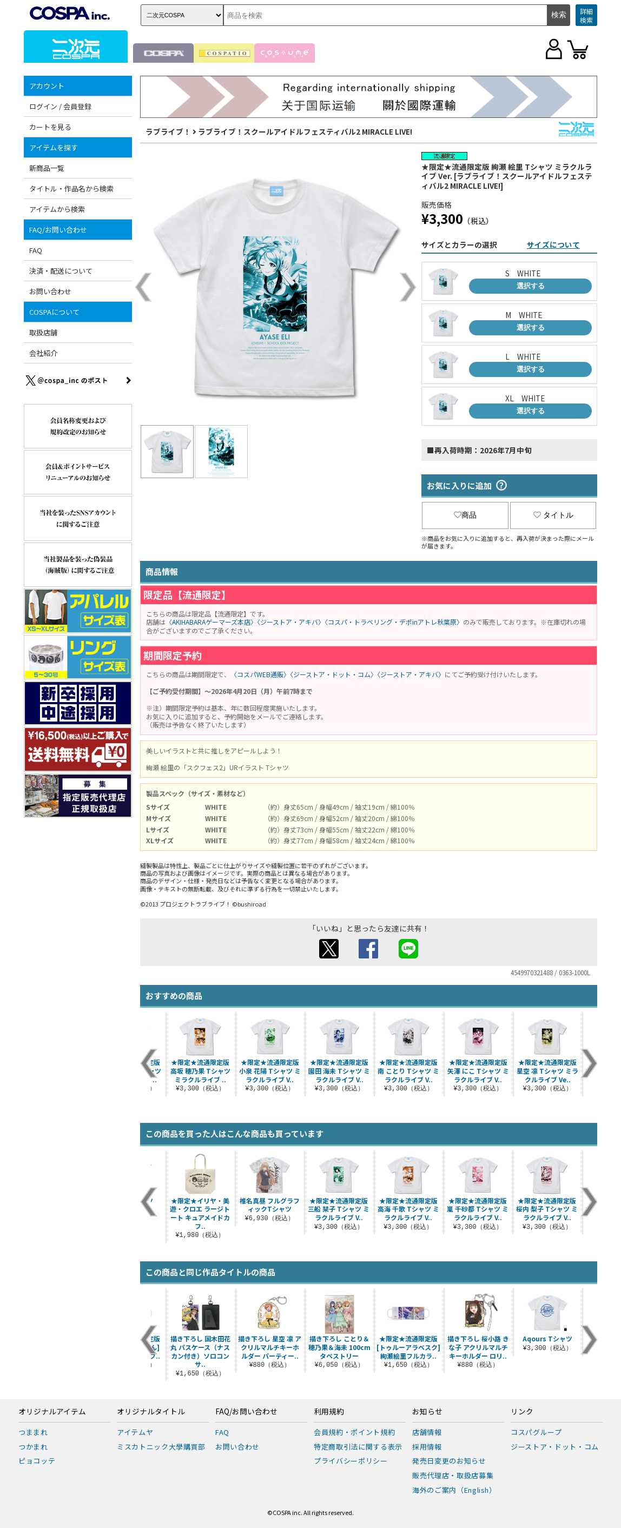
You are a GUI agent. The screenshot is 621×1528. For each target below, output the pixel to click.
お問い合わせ (50, 291)
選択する (531, 286)
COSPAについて (54, 312)
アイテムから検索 (57, 209)
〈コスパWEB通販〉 (260, 674)
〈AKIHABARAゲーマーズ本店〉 (211, 621)
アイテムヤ (135, 1432)
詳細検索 (586, 15)
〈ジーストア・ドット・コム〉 (333, 674)
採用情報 (427, 1446)
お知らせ (427, 1412)
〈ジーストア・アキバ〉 (291, 621)
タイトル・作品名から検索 (71, 188)
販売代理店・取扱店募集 (452, 1475)
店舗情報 (427, 1432)
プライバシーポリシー (351, 1461)
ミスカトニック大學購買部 (161, 1446)
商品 (465, 515)
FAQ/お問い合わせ (58, 229)
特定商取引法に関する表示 (358, 1446)
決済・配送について (61, 271)
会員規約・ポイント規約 (354, 1432)
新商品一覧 (46, 168)
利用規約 (329, 1412)
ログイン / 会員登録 (60, 106)
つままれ (33, 1432)
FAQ (35, 250)
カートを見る (50, 127)
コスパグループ (536, 1432)
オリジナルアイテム (52, 1412)
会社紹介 (43, 353)
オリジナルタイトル (151, 1412)
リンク (522, 1412)
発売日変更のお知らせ (449, 1461)
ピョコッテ (36, 1461)
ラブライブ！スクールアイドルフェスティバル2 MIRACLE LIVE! (305, 131)
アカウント (46, 86)
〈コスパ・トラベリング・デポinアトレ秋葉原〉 (394, 621)
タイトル (553, 515)
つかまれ (33, 1446)
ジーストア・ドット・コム (555, 1446)
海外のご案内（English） (454, 1490)
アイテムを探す (53, 147)
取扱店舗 (43, 332)
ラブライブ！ (168, 131)
